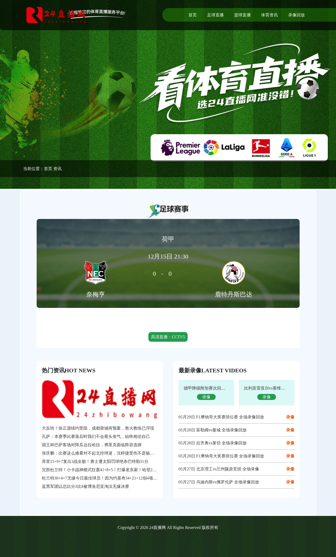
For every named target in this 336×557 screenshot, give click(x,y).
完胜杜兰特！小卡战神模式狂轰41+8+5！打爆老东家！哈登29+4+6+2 (105, 470)
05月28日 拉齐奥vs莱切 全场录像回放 (213, 443)
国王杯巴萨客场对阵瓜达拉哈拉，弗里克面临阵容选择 (92, 445)
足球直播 (215, 15)
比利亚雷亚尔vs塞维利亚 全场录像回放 (279, 388)
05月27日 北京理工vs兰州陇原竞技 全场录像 (219, 469)
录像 (290, 417)
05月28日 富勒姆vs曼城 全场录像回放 (213, 430)
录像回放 (296, 15)
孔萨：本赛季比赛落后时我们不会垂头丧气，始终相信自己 (96, 436)
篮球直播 (242, 15)
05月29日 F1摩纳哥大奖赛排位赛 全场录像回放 (221, 417)
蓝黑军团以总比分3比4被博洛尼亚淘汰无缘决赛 (85, 486)
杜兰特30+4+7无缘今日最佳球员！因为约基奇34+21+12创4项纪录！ (104, 478)
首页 (192, 15)
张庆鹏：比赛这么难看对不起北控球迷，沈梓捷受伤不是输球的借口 (104, 453)
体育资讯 (269, 15)
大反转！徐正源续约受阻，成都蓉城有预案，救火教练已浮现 (98, 428)
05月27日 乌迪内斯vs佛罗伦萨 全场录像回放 (219, 482)
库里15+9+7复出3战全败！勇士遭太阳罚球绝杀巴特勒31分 (95, 461)
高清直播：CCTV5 (168, 337)
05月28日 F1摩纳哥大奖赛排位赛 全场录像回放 (221, 456)
